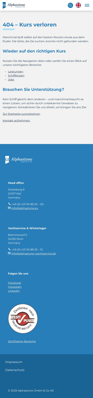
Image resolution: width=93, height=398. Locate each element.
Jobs (11, 79)
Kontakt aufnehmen (17, 120)
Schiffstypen (16, 75)
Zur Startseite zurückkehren (21, 114)
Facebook (14, 282)
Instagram (15, 286)
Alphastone (16, 5)
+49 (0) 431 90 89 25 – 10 (27, 249)
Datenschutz (14, 370)
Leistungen (15, 71)
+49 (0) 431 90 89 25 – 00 (27, 204)
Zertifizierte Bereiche (22, 341)
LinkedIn (14, 290)
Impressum (13, 362)
